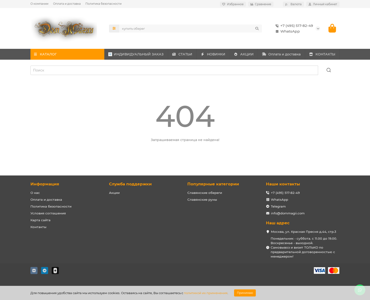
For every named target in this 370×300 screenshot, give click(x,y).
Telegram (278, 206)
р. (293, 4)
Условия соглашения (48, 213)
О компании (39, 3)
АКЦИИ (244, 54)
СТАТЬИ (182, 54)
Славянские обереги (204, 193)
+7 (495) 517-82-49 (293, 25)
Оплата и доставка (67, 3)
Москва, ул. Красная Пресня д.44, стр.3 (303, 231)
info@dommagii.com (288, 213)
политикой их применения (205, 293)
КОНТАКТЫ (322, 54)
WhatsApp (287, 31)
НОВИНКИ (213, 54)
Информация (44, 184)
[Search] (190, 29)
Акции (114, 193)
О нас (35, 193)
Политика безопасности (103, 3)
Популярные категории (213, 184)
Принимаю (245, 293)
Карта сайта (40, 220)
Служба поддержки (130, 184)
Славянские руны (202, 199)
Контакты (38, 227)
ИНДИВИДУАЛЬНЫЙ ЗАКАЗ (136, 54)
